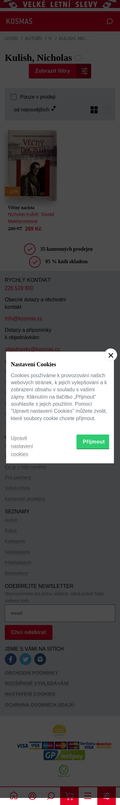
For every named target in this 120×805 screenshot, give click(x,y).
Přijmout (94, 441)
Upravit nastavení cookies (22, 446)
